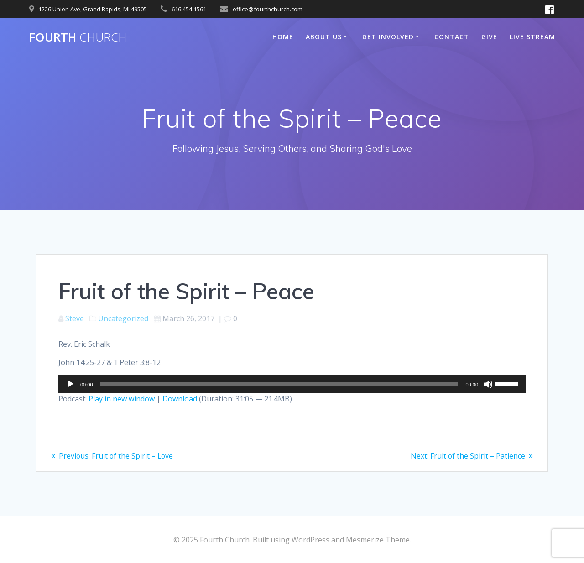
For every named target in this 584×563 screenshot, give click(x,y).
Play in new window (122, 399)
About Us (324, 36)
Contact (451, 36)
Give (489, 36)
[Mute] (488, 384)
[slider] (279, 384)
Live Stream (532, 36)
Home (282, 36)
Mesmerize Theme (378, 540)
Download (179, 399)
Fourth (78, 37)
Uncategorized (123, 318)
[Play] (70, 384)
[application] (292, 384)
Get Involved (388, 36)
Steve (74, 318)
